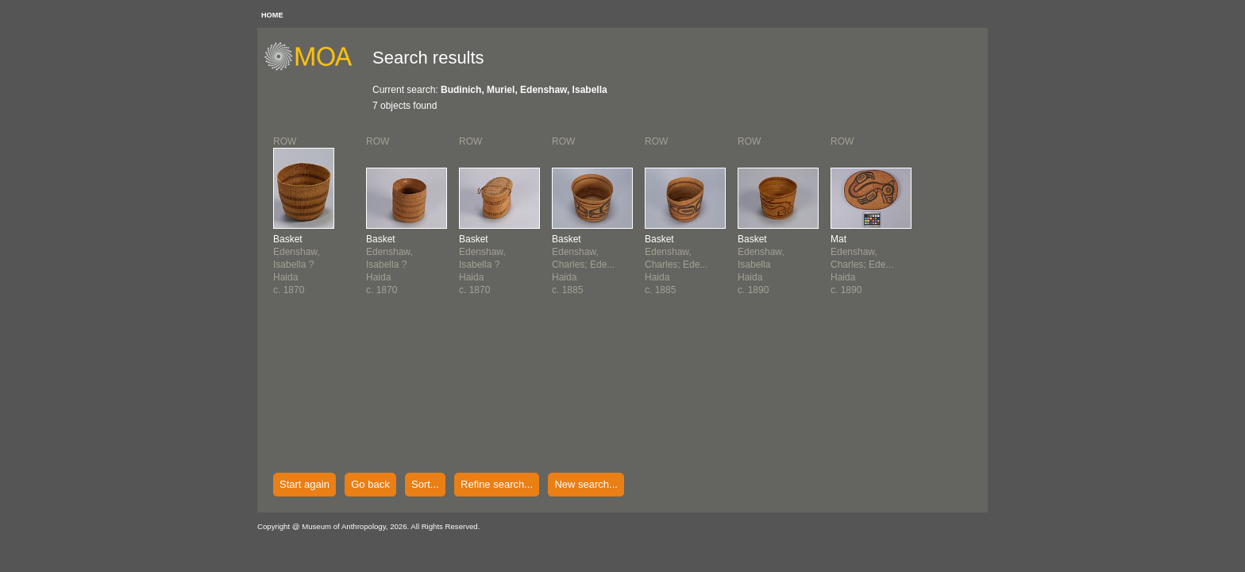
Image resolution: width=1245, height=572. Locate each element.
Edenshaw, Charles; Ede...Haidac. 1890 (862, 265)
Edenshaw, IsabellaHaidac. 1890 (761, 265)
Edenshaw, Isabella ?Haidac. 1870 (296, 265)
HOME (272, 15)
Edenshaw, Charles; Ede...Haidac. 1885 (583, 265)
